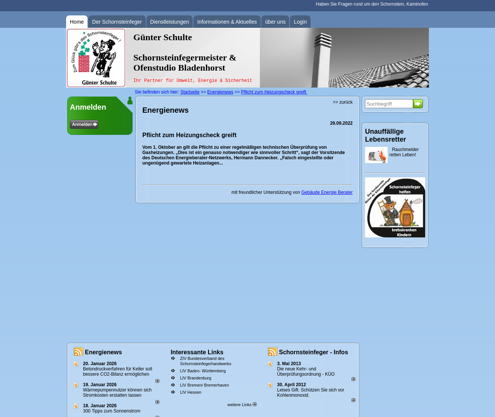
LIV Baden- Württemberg (203, 371)
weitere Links (241, 404)
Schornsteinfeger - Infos (313, 352)
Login (300, 22)
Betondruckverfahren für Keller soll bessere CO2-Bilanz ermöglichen (117, 371)
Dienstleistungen (169, 22)
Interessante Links (197, 352)
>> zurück (343, 102)
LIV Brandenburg (195, 378)
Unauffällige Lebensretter (385, 135)
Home (77, 22)
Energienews (103, 352)
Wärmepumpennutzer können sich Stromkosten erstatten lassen (117, 392)
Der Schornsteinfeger (117, 22)
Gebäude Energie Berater (327, 192)
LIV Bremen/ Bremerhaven (204, 385)
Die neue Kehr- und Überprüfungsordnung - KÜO (306, 371)
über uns (275, 22)
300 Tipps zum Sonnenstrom (111, 411)
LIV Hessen (190, 392)
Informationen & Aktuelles (227, 22)
